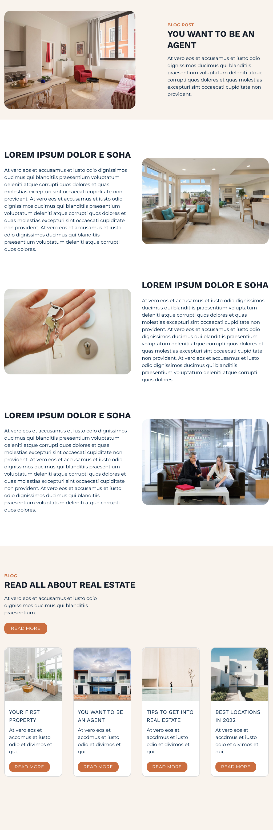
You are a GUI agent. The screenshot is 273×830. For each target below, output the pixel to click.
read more (26, 628)
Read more (29, 766)
